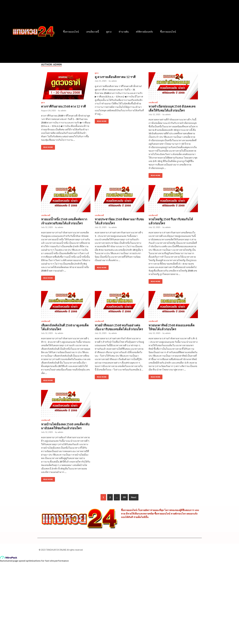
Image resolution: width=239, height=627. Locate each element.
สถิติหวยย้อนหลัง (144, 31)
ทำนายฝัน (124, 31)
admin (63, 110)
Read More (47, 146)
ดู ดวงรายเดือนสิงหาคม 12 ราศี (115, 77)
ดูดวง (108, 31)
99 (124, 497)
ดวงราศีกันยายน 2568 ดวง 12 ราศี (63, 106)
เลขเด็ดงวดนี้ (92, 31)
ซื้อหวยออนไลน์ (71, 31)
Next (133, 497)
